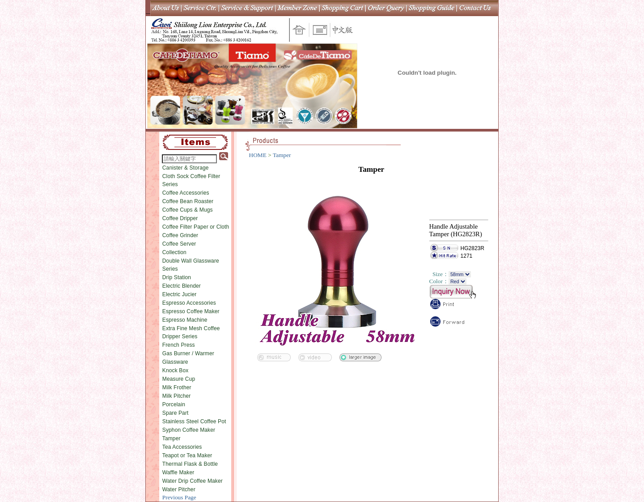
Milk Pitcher (176, 396)
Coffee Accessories (185, 193)
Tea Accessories (182, 447)
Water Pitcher (178, 489)
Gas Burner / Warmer (188, 353)
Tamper (171, 438)
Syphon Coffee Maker (188, 430)
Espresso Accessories (189, 303)
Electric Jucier (179, 294)
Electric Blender (181, 286)
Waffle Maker (178, 472)
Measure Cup (178, 379)
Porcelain (173, 404)
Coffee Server (179, 244)
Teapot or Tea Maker (187, 455)
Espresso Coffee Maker (191, 311)
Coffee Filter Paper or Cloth (195, 227)
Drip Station (176, 277)
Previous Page (179, 497)
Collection (174, 252)
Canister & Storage (185, 168)
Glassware (175, 362)
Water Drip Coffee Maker (192, 481)
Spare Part (175, 413)
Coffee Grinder (180, 235)
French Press (178, 345)
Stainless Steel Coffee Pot (194, 421)
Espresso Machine (185, 320)
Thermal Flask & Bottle (190, 464)
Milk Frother (176, 387)
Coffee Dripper (180, 218)
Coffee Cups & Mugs (187, 210)
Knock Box (175, 370)
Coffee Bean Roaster (187, 201)
